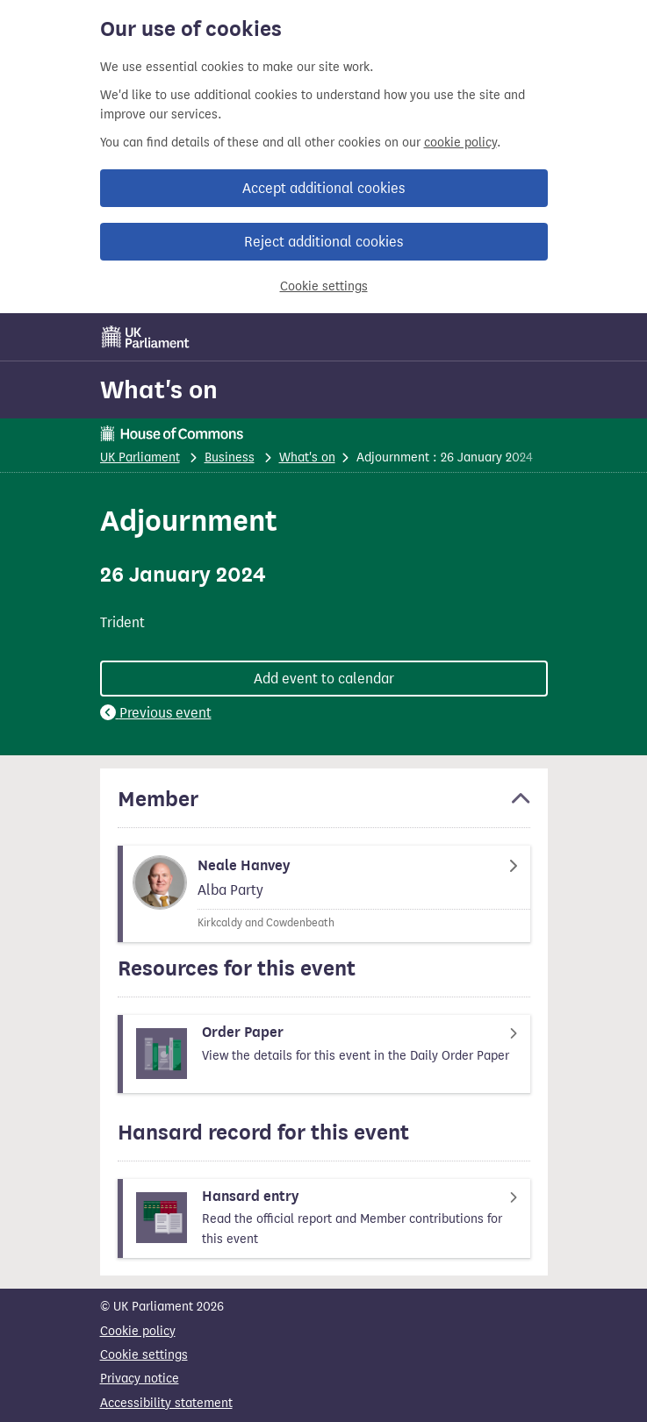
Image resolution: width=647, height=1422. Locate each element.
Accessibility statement (166, 1403)
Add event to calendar (324, 678)
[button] (324, 807)
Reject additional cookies (323, 241)
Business (230, 457)
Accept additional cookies (323, 188)
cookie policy (460, 142)
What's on (159, 389)
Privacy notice (139, 1378)
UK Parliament (140, 457)
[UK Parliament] (145, 337)
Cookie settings (324, 286)
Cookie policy (138, 1331)
